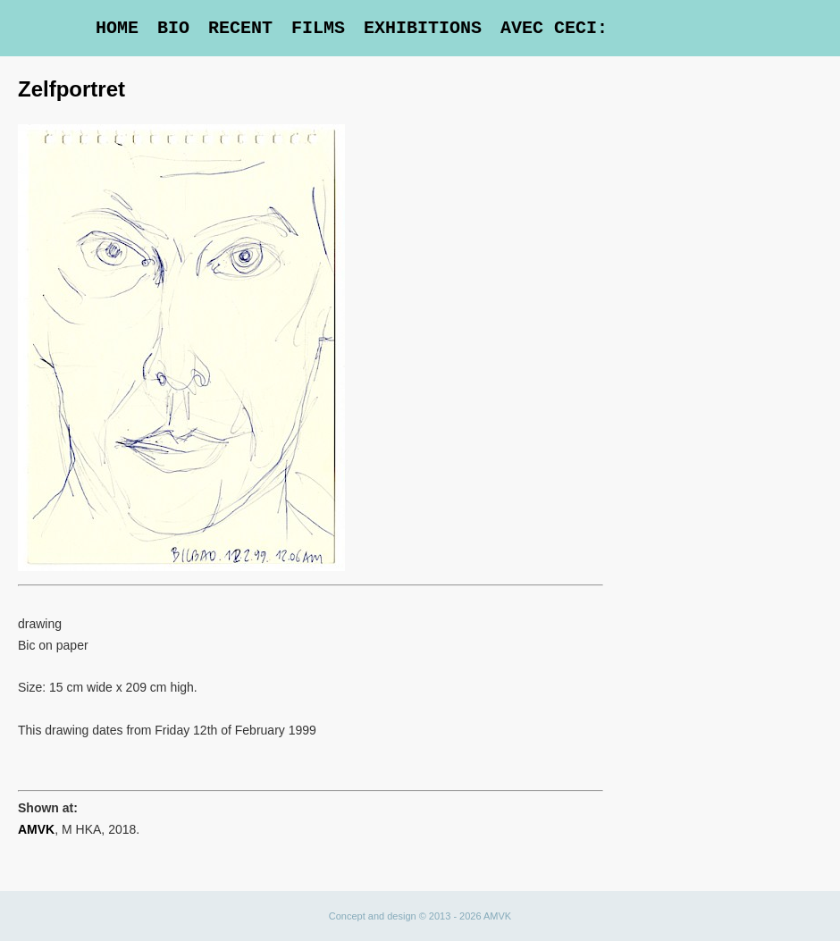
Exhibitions (423, 28)
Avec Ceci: (554, 28)
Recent (240, 28)
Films (318, 28)
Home (117, 28)
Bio (173, 28)
